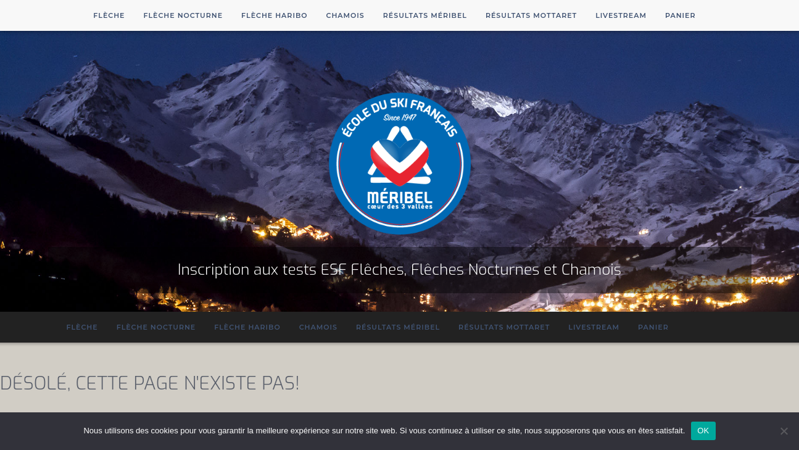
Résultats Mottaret (531, 15)
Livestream (621, 15)
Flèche (109, 15)
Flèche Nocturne (183, 15)
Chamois (345, 15)
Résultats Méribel (425, 15)
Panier (680, 15)
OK (703, 430)
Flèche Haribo (274, 15)
